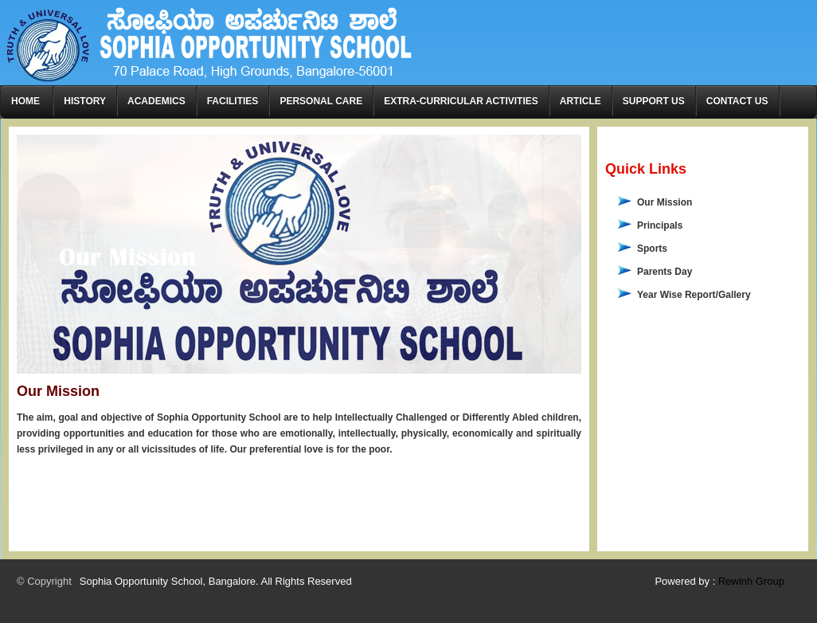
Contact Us (737, 101)
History (85, 101)
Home (26, 101)
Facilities (233, 101)
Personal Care (321, 101)
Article (580, 101)
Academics (156, 101)
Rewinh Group (751, 581)
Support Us (654, 101)
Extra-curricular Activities (461, 101)
